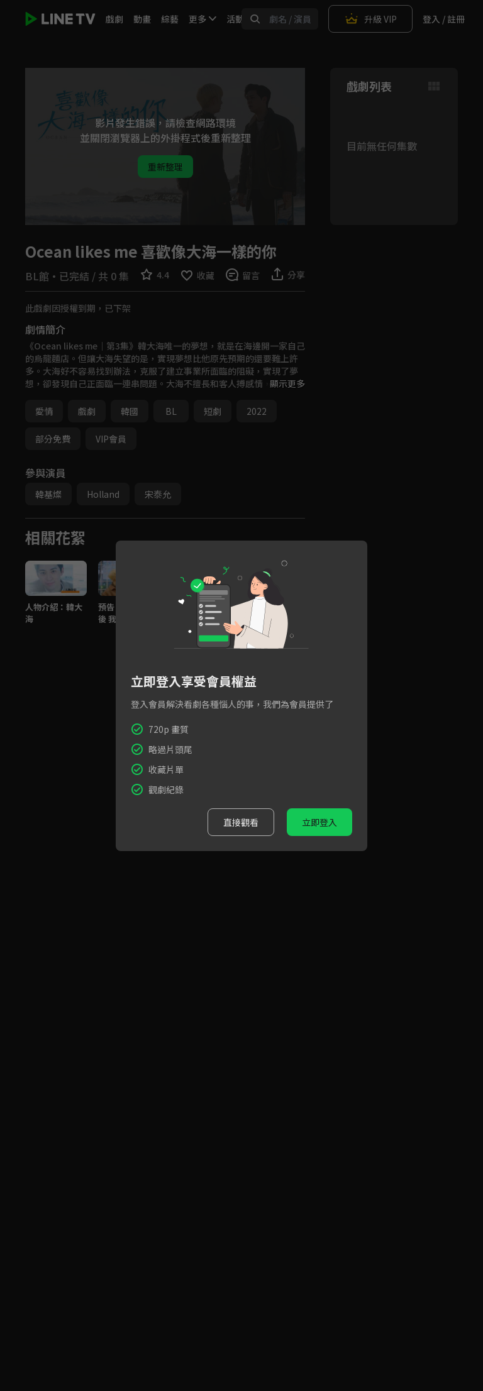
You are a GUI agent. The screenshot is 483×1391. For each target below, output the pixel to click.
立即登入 (319, 822)
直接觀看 (240, 822)
